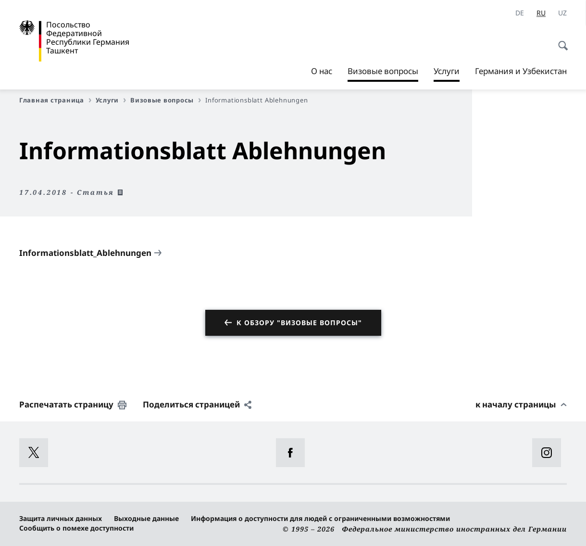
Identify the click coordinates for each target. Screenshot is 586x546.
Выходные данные (146, 518)
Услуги (447, 71)
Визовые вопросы (165, 100)
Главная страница (55, 100)
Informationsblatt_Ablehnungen (85, 252)
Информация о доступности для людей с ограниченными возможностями (320, 518)
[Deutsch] (519, 13)
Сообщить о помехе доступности (76, 528)
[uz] (562, 13)
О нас (321, 70)
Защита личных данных (60, 518)
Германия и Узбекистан (521, 70)
